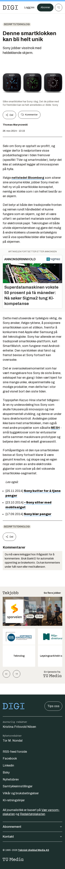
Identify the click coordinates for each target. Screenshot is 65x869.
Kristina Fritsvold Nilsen (19, 726)
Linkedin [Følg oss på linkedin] (8, 765)
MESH (55, 427)
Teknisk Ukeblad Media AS (33, 850)
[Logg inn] (29, 7)
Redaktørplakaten (32, 814)
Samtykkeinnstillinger (17, 786)
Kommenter (29, 114)
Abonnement (32, 826)
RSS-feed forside (15, 751)
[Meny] (58, 7)
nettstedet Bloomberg (28, 177)
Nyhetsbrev (11, 779)
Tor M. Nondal (13, 740)
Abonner (45, 7)
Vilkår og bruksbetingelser (21, 793)
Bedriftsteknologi (17, 24)
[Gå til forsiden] (10, 7)
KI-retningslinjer (14, 800)
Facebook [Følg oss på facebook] (10, 758)
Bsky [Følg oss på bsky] (6, 772)
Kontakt (32, 836)
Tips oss (53, 706)
